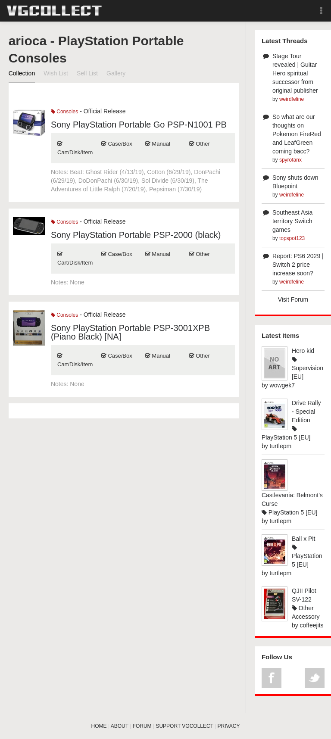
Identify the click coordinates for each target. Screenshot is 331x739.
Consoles (64, 112)
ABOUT (119, 726)
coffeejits (312, 625)
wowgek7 (282, 385)
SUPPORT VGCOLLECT (184, 726)
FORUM (142, 726)
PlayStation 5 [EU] (290, 512)
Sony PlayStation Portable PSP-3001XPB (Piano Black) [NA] (130, 332)
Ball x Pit (303, 538)
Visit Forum (293, 299)
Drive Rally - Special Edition (306, 411)
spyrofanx (290, 160)
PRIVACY (229, 726)
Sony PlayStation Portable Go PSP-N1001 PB (139, 124)
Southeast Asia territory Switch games (292, 221)
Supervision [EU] (307, 368)
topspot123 (292, 238)
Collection (22, 73)
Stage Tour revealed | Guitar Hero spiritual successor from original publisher (295, 73)
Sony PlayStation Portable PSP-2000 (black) (136, 235)
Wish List (56, 73)
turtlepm (281, 446)
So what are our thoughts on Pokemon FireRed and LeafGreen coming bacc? (296, 134)
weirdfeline (291, 99)
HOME (99, 726)
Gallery (115, 73)
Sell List (87, 73)
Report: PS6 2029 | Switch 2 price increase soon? (298, 265)
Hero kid (303, 350)
